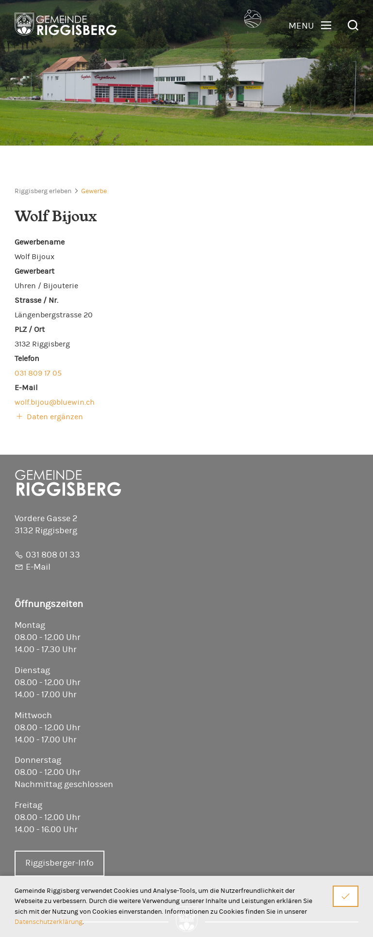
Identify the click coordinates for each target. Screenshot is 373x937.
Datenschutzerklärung (49, 922)
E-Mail (38, 567)
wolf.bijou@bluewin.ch (55, 402)
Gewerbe (94, 191)
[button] (310, 26)
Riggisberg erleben (43, 191)
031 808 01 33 (53, 555)
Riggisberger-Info (59, 863)
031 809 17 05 (38, 373)
